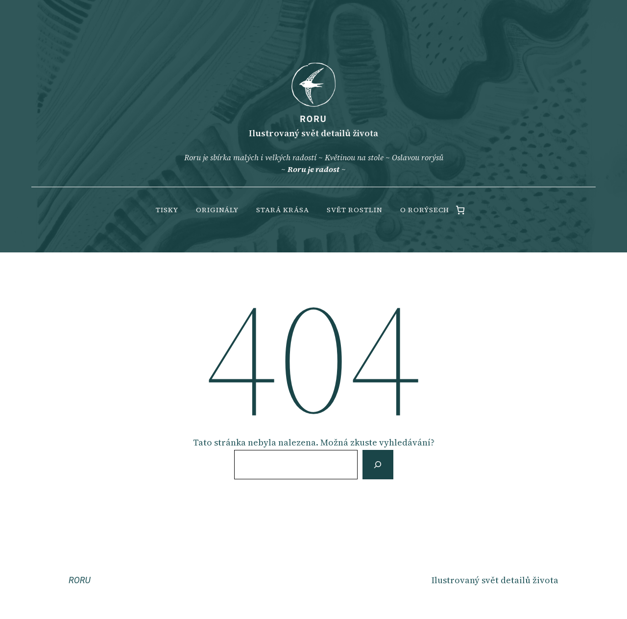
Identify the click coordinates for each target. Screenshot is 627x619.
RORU (313, 119)
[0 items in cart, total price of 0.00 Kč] (460, 210)
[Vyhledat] (377, 464)
